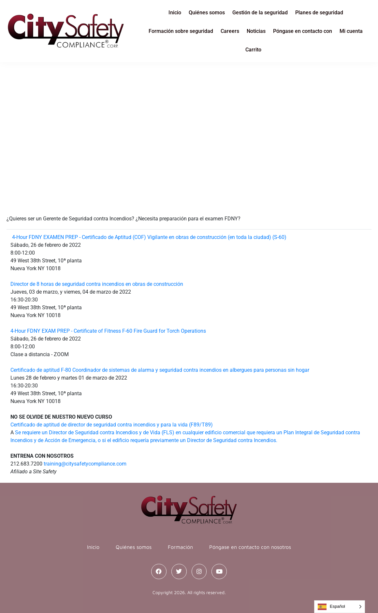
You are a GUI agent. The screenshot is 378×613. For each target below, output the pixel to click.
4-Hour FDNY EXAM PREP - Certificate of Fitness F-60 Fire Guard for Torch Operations (108, 331)
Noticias (256, 31)
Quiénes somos (207, 12)
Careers (230, 31)
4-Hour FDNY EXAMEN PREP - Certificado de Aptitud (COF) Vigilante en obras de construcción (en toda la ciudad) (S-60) (149, 237)
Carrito (253, 50)
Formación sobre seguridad (181, 31)
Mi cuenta (351, 31)
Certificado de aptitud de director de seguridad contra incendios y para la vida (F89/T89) (111, 425)
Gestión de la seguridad (260, 12)
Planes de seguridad (319, 12)
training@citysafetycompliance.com (85, 464)
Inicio (174, 12)
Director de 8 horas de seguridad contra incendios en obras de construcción (96, 284)
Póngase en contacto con (302, 31)
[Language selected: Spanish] (339, 606)
